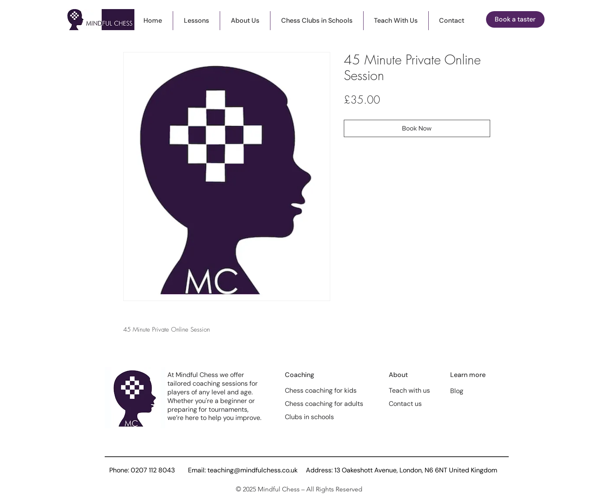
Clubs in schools (309, 417)
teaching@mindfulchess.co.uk (252, 470)
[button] (196, 20)
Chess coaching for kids (321, 390)
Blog (456, 391)
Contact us (405, 403)
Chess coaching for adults (324, 403)
